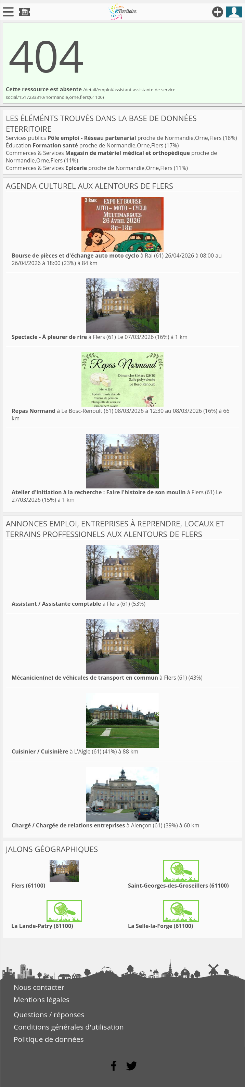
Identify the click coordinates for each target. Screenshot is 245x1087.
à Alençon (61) (87, 825)
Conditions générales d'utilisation (69, 1027)
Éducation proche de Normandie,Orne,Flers (85, 145)
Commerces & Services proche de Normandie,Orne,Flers (90, 168)
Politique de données (49, 1039)
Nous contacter (39, 987)
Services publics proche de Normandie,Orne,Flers (114, 138)
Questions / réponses (49, 1014)
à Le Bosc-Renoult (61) (62, 411)
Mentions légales (41, 999)
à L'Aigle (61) (56, 751)
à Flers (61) (64, 337)
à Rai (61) (88, 255)
